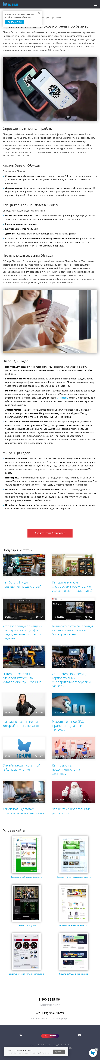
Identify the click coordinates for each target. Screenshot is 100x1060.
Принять (58, 1052)
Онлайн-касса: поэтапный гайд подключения (21, 767)
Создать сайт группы (26, 925)
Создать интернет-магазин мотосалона (26, 974)
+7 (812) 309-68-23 (50, 1013)
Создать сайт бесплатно (50, 533)
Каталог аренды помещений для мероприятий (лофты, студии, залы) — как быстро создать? (23, 632)
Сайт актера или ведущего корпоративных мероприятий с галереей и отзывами (71, 680)
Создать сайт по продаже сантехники (74, 877)
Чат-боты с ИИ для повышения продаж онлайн (23, 584)
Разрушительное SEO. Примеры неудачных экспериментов (68, 725)
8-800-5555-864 (50, 999)
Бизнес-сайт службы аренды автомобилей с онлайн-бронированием (72, 630)
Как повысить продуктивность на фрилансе (66, 769)
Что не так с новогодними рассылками (71, 811)
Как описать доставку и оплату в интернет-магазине (23, 811)
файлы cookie (26, 1050)
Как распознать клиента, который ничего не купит (21, 723)
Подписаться (15, 22)
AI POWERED (51, 1036)
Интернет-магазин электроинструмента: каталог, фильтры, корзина (22, 678)
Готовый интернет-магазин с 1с (73, 925)
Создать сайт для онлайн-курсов (73, 974)
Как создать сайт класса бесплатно (26, 877)
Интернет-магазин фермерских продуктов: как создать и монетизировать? (72, 586)
